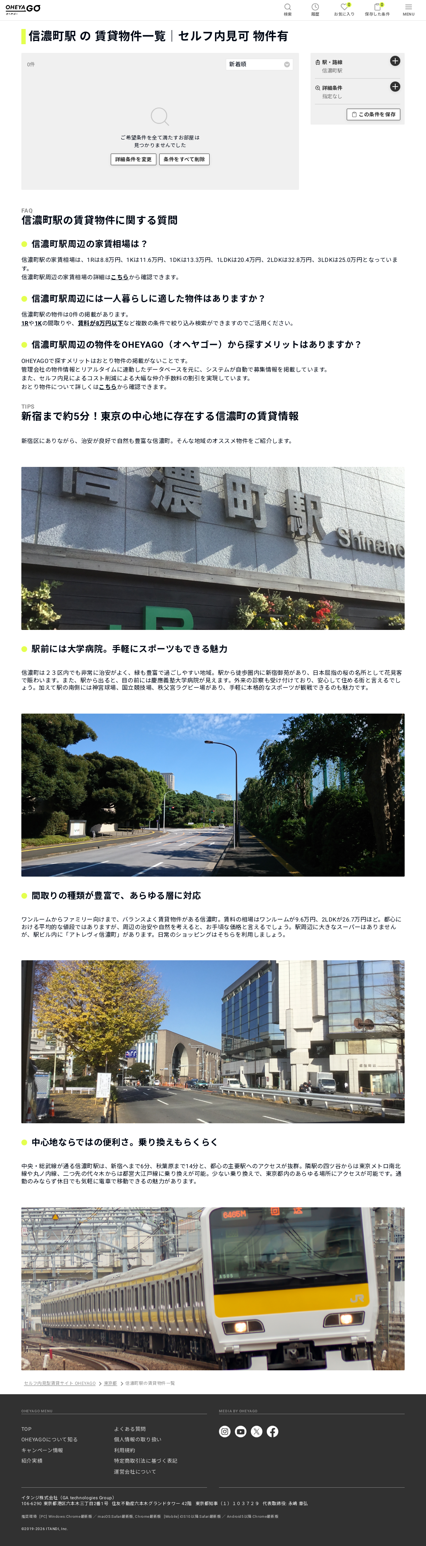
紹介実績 (32, 1461)
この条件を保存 (373, 114)
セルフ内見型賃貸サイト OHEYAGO (60, 1383)
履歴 (315, 10)
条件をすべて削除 (184, 159)
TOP (26, 1429)
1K (38, 323)
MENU (409, 10)
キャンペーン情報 (42, 1450)
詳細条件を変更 (133, 159)
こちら (120, 277)
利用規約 (124, 1450)
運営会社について (135, 1472)
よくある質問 (130, 1429)
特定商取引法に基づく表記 (146, 1461)
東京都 (110, 1383)
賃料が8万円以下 (100, 323)
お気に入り (344, 9)
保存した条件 (377, 9)
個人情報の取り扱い (138, 1439)
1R (25, 323)
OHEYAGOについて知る (49, 1439)
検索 (288, 10)
